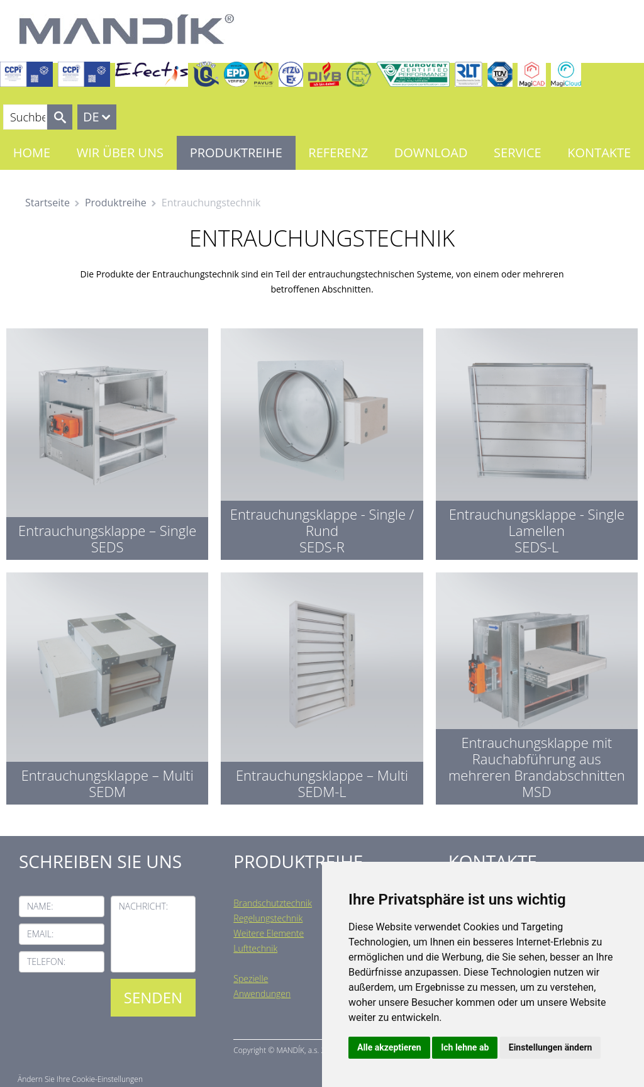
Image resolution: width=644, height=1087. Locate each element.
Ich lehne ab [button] (465, 1047)
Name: (40, 906)
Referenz (338, 152)
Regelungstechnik (268, 918)
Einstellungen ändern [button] (550, 1047)
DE (91, 116)
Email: (40, 934)
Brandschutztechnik (272, 903)
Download (431, 152)
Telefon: (46, 961)
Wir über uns (120, 152)
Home (31, 152)
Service (517, 152)
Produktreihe (236, 152)
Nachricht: (144, 906)
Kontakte (599, 152)
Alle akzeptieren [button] (389, 1047)
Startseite (47, 202)
